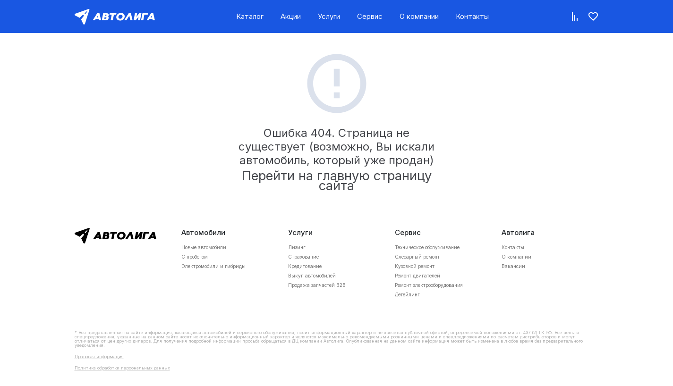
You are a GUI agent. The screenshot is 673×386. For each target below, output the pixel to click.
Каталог (250, 16)
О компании (419, 16)
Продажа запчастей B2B (317, 285)
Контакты (472, 16)
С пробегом (194, 257)
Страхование (303, 257)
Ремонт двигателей (417, 275)
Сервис (370, 16)
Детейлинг (407, 294)
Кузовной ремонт (414, 266)
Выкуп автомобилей (312, 275)
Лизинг (297, 247)
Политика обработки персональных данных (122, 367)
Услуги (329, 16)
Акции (291, 16)
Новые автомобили (203, 247)
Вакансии (513, 266)
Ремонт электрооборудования (429, 285)
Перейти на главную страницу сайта (337, 180)
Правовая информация (99, 356)
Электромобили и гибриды (213, 266)
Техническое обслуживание (427, 247)
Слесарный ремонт (417, 257)
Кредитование (305, 266)
